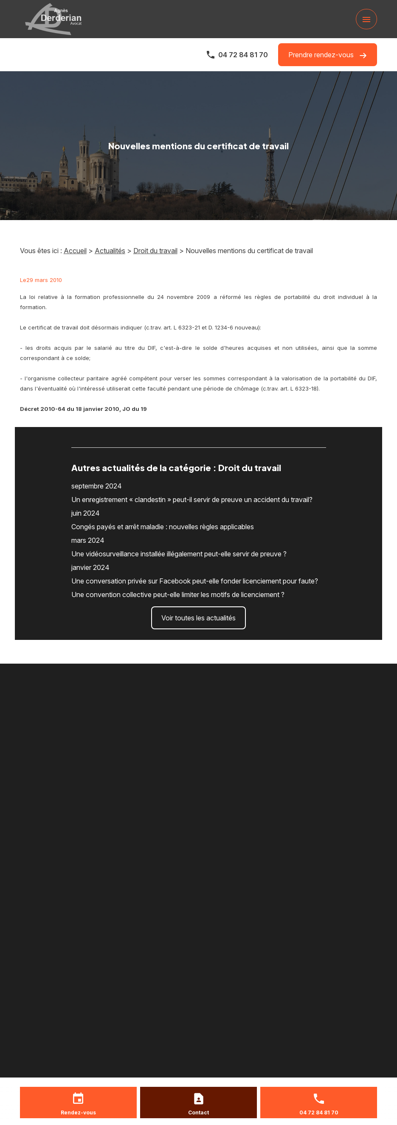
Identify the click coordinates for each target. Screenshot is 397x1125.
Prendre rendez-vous (327, 54)
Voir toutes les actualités (198, 618)
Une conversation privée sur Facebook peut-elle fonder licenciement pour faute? (194, 581)
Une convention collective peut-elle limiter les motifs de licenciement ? (177, 594)
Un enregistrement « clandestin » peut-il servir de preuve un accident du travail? (192, 499)
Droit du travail (155, 250)
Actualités (110, 250)
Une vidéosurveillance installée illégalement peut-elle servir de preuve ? (179, 554)
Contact (198, 1112)
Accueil (75, 250)
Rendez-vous (78, 1112)
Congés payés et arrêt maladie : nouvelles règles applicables (162, 526)
